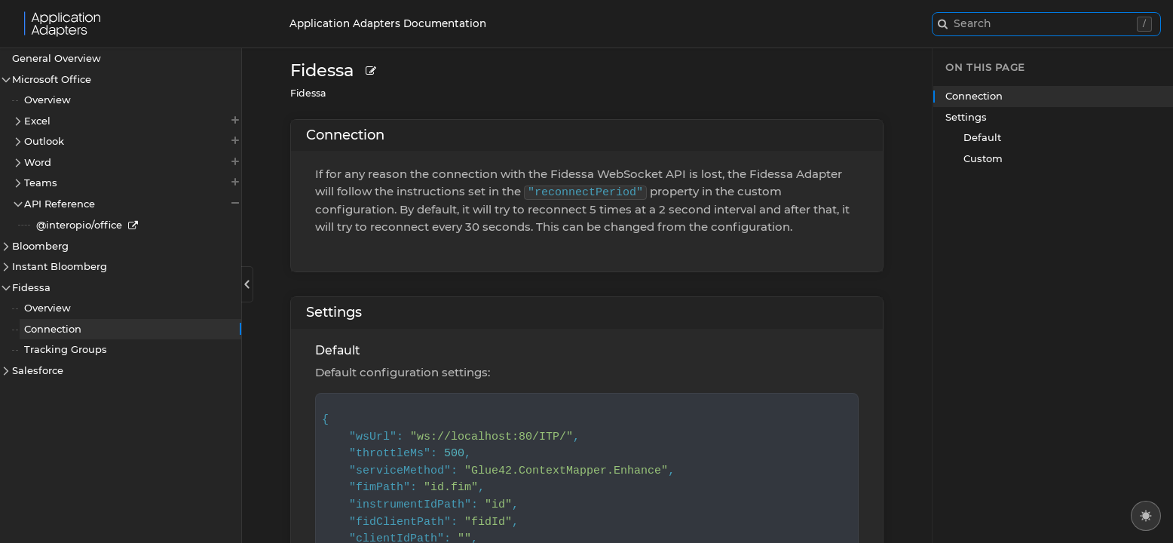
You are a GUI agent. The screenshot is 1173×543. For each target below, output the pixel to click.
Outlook (132, 140)
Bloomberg (40, 246)
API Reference (132, 203)
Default (337, 350)
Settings (334, 312)
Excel (132, 120)
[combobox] (1046, 24)
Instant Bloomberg (59, 266)
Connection (52, 329)
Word (132, 161)
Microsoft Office (51, 79)
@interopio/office (79, 225)
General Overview (56, 58)
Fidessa (31, 287)
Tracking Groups (65, 349)
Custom (983, 158)
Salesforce (37, 370)
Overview (47, 100)
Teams (132, 182)
